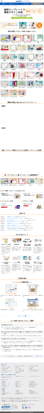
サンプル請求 (14, 407)
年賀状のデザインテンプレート (7, 377)
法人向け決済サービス (33, 386)
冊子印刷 (17, 367)
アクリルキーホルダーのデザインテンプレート (16, 218)
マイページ (14, 404)
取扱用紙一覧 (18, 372)
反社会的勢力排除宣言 (19, 393)
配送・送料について (33, 385)
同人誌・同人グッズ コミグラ (34, 369)
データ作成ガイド (32, 382)
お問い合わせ (14, 406)
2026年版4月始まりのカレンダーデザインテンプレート (17, 220)
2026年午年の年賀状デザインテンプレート (15, 225)
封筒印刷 (31, 368)
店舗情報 (17, 390)
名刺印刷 (3, 365)
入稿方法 (17, 382)
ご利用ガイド (4, 3)
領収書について (18, 386)
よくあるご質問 (32, 381)
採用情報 (3, 394)
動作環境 (3, 382)
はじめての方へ (18, 381)
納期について (18, 385)
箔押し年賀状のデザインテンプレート (14, 221)
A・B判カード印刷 (5, 368)
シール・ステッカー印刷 (6, 367)
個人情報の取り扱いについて (6, 393)
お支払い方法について (5, 386)
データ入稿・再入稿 (25, 3)
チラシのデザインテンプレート (35, 376)
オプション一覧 (4, 372)
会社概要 (3, 390)
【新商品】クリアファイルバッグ (13, 223)
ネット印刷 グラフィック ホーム (6, 5)
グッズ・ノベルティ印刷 (20, 369)
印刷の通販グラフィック (5, 400)
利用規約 (31, 390)
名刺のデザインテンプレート (20, 376)
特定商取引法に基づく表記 (34, 393)
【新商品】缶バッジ (11, 216)
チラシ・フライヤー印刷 (20, 365)
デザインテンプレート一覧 (6, 376)
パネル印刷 (4, 369)
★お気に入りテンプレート (14, 3)
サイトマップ (14, 408)
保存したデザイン (37, 3)
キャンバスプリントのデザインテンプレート (15, 230)
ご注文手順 (4, 385)
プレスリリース (18, 394)
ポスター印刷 (32, 367)
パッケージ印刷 (18, 368)
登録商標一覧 (37, 356)
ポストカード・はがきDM (34, 365)
